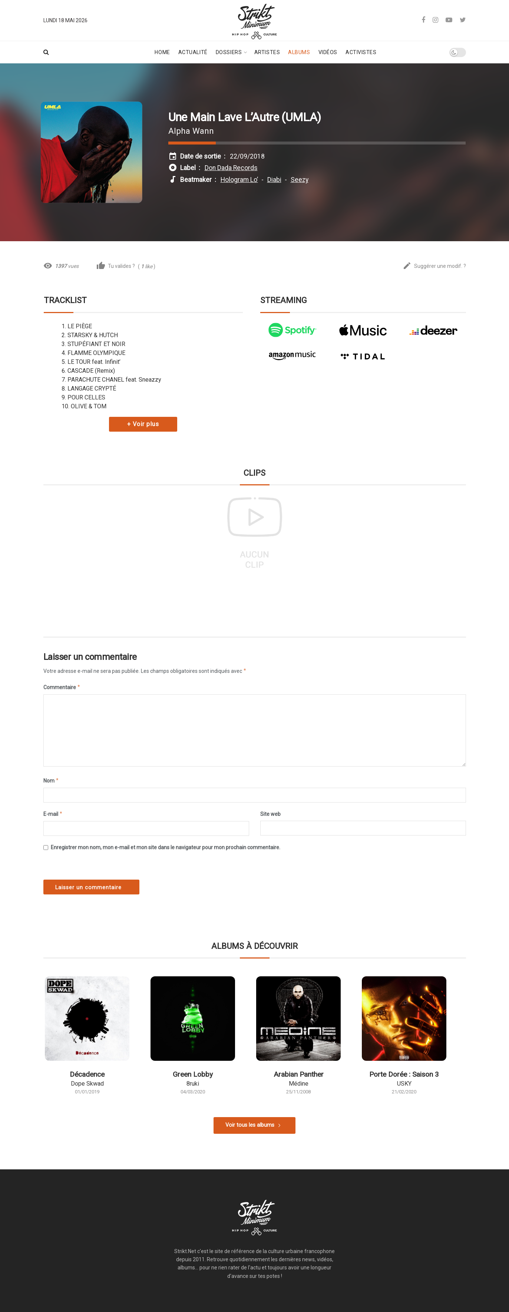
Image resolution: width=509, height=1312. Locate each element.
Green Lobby (193, 1074)
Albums (299, 52)
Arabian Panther (299, 1074)
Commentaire (62, 687)
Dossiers (229, 52)
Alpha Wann (191, 131)
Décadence (87, 1074)
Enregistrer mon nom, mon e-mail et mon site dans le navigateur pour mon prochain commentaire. (165, 847)
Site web (270, 814)
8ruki (192, 1083)
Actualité (193, 52)
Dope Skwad (87, 1083)
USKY (404, 1083)
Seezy (299, 179)
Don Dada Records (231, 168)
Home (162, 52)
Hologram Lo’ (239, 179)
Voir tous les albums (249, 1125)
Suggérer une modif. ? (434, 266)
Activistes (361, 52)
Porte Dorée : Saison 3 (404, 1074)
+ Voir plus (143, 424)
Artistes (267, 52)
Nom (51, 781)
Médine (298, 1083)
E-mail (53, 814)
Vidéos (327, 52)
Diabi (274, 179)
